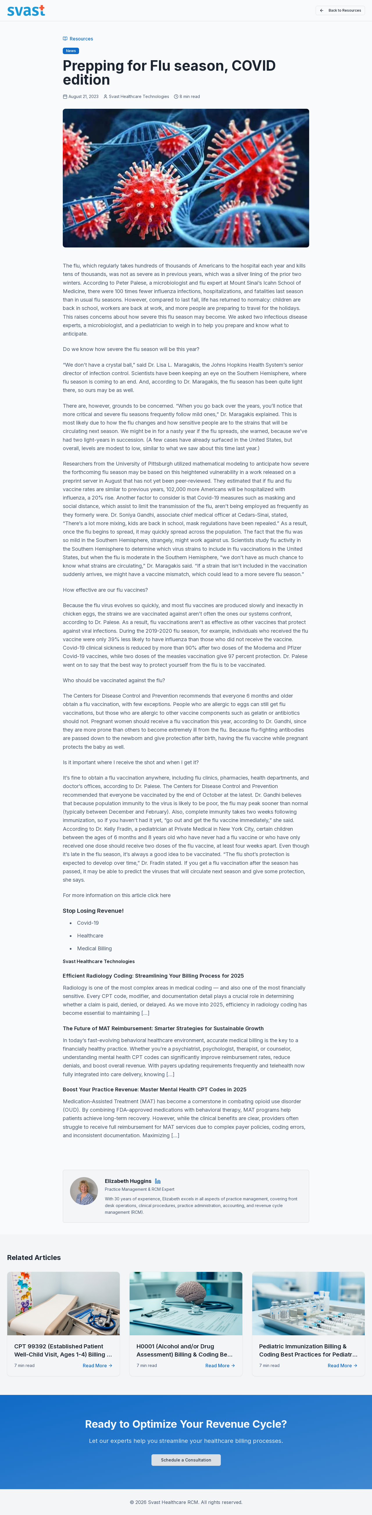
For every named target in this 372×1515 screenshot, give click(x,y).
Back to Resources (340, 10)
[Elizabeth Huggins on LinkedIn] (158, 1181)
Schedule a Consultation (186, 1459)
